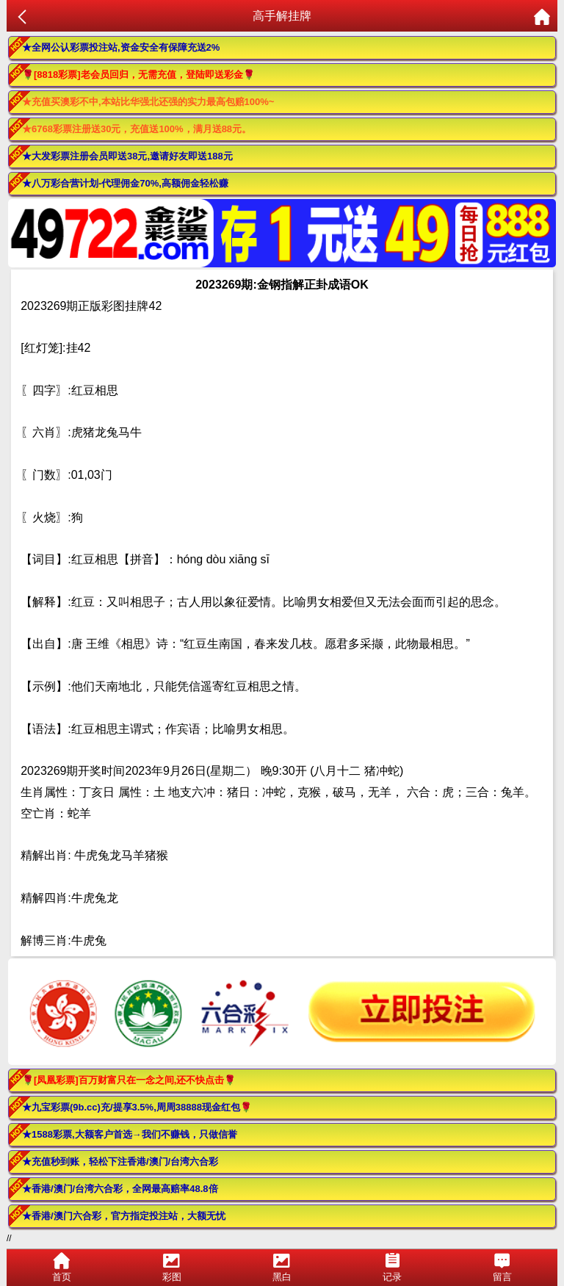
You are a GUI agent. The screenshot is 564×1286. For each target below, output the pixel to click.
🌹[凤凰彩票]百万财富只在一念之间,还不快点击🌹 (129, 1079)
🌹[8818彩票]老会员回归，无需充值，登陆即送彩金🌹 (138, 74)
